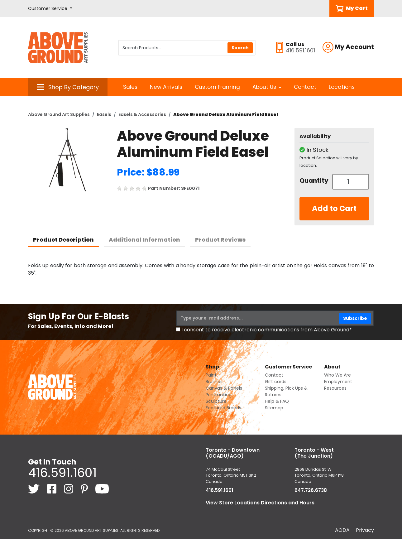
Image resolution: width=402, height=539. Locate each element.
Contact (305, 87)
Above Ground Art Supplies (59, 114)
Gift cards (275, 381)
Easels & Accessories (142, 114)
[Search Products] (187, 47)
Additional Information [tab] (144, 239)
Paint (211, 375)
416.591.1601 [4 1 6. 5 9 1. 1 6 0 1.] (62, 472)
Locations (342, 87)
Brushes (214, 381)
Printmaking (219, 395)
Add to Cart (334, 208)
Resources (335, 388)
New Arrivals (166, 87)
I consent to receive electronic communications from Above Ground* (266, 329)
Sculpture (216, 401)
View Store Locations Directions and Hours (260, 502)
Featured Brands (223, 408)
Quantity (313, 180)
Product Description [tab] (63, 239)
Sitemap (274, 408)
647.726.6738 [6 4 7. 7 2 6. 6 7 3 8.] (310, 490)
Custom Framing (217, 87)
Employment (338, 381)
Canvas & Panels (224, 388)
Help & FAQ (277, 401)
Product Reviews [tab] (220, 239)
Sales (130, 87)
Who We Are (337, 375)
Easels (104, 114)
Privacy (365, 530)
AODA (342, 530)
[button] (50, 8)
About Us (266, 87)
